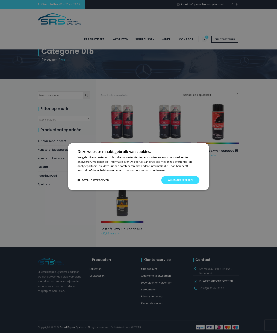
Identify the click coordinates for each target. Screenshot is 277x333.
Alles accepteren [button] (180, 180)
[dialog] (138, 166)
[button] (93, 180)
